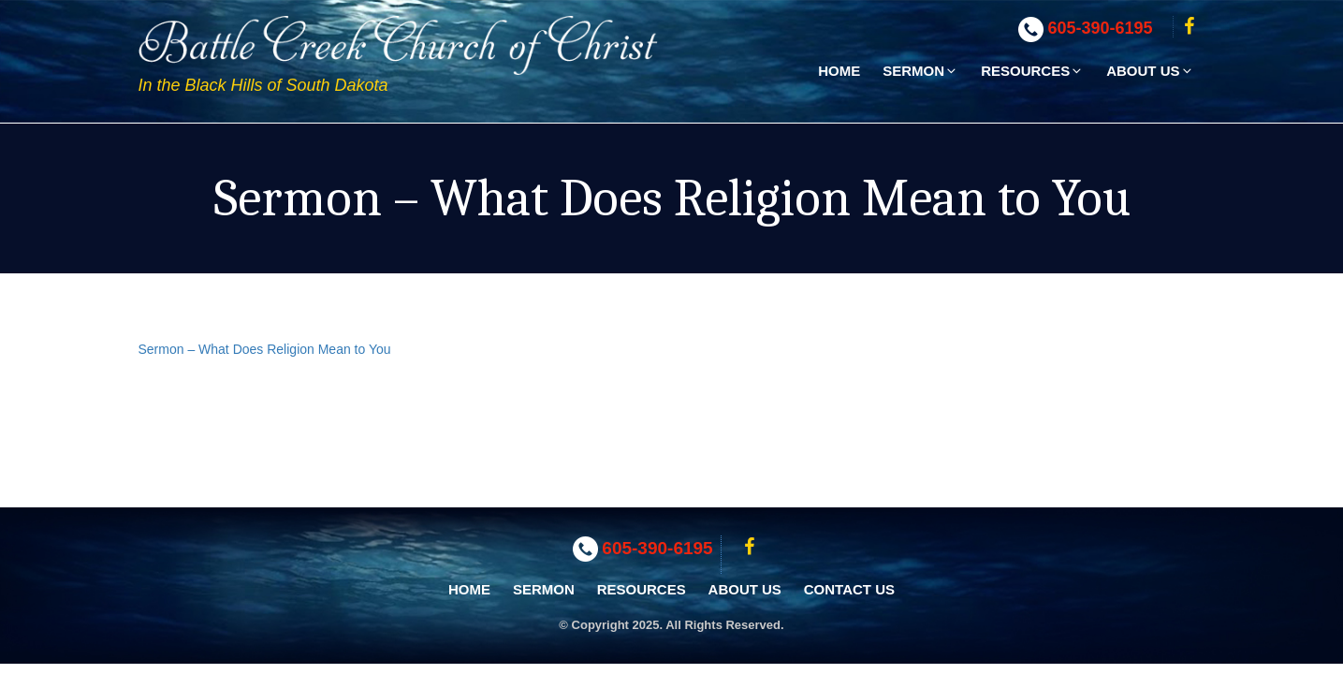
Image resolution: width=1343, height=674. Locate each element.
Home (839, 71)
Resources (1032, 71)
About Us (1149, 71)
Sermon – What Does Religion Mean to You (265, 349)
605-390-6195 (1100, 28)
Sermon (920, 71)
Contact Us (849, 589)
